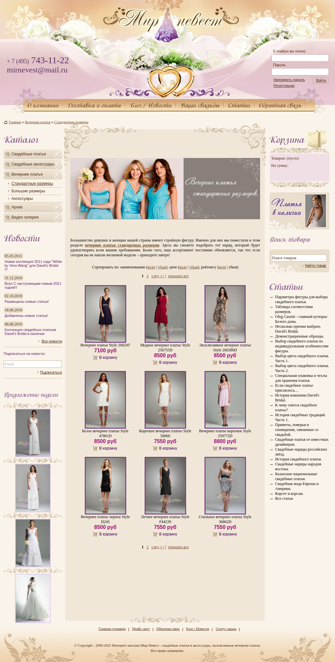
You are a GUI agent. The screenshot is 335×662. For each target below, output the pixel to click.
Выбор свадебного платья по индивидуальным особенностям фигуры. (301, 346)
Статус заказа (226, 629)
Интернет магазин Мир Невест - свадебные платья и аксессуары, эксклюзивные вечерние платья (186, 645)
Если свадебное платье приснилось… (294, 388)
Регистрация (283, 86)
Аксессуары (22, 198)
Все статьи (284, 498)
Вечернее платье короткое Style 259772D (225, 433)
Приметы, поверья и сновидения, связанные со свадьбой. (297, 429)
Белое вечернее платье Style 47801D (105, 433)
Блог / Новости (197, 629)
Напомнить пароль (289, 80)
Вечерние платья (27, 174)
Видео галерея (25, 217)
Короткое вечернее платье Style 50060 (165, 433)
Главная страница (112, 629)
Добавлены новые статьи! (26, 316)
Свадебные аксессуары (33, 164)
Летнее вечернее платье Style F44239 (165, 519)
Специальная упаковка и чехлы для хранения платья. (301, 378)
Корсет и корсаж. (289, 493)
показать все (178, 276)
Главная (15, 122)
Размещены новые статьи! (27, 301)
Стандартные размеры (32, 183)
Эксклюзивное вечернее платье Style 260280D (225, 347)
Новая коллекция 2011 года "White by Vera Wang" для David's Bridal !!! (33, 265)
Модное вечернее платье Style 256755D (165, 347)
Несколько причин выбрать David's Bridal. (298, 329)
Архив (17, 207)
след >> (157, 276)
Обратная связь (168, 629)
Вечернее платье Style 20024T (105, 345)
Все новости (52, 341)
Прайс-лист (141, 629)
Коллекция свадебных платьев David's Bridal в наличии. (30, 332)
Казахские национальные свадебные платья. (296, 476)
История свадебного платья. (298, 459)
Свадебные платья (28, 154)
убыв (162, 267)
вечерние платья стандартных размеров (122, 245)
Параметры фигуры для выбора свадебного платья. (301, 299)
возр (151, 267)
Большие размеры (28, 191)
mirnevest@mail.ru (37, 70)
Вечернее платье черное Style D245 (105, 519)
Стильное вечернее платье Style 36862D (225, 519)
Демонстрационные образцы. (299, 336)
